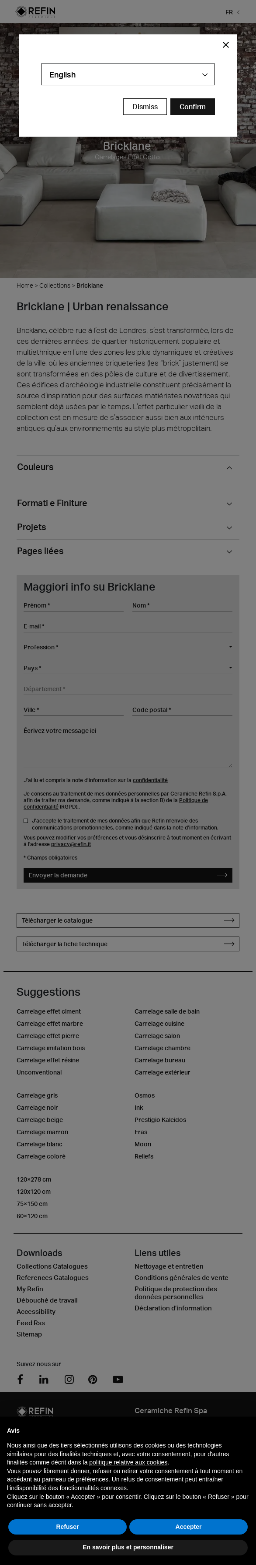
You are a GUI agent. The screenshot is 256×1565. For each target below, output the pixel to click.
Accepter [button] (189, 1526)
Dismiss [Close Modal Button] (145, 106)
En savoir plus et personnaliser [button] (128, 1547)
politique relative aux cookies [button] (128, 1462)
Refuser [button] (67, 1526)
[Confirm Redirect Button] (192, 106)
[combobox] (128, 74)
